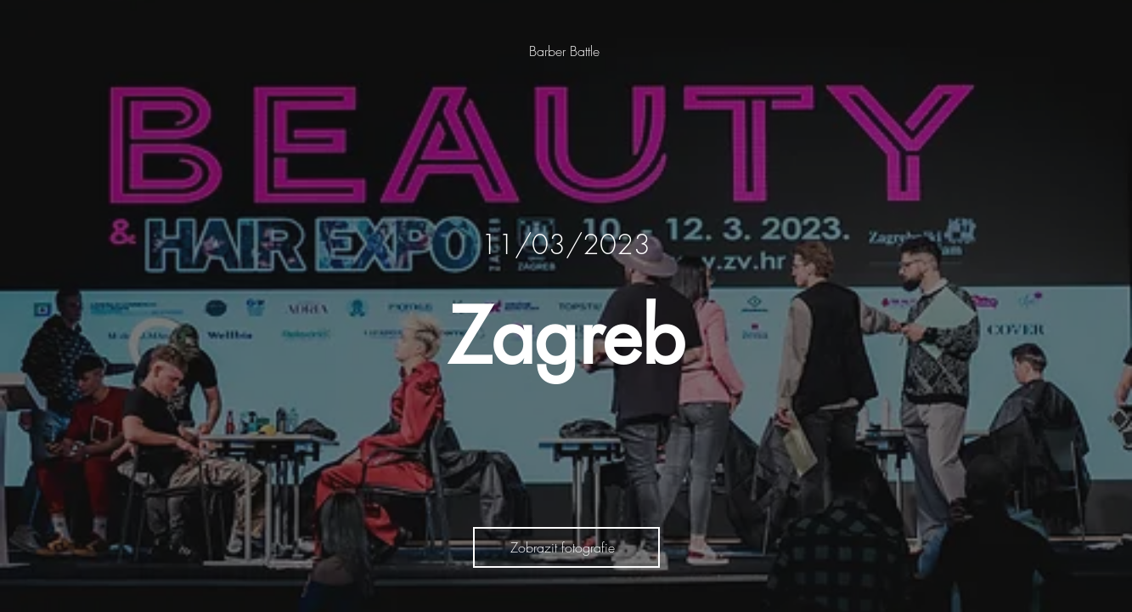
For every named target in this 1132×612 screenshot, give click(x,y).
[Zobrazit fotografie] (566, 547)
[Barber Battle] (566, 51)
